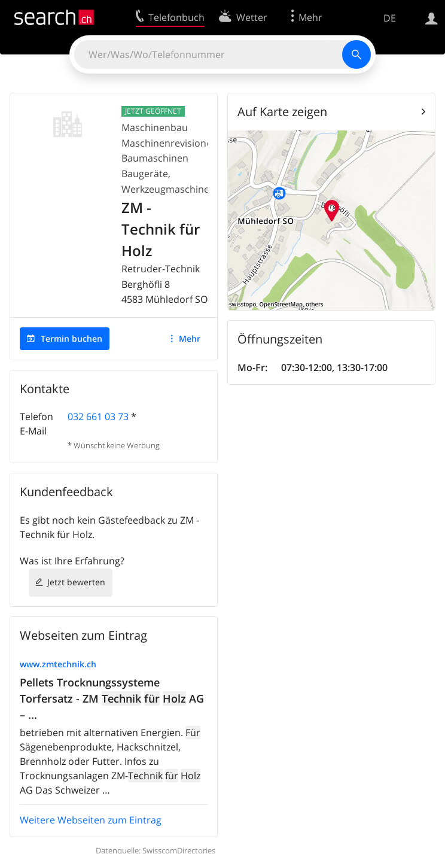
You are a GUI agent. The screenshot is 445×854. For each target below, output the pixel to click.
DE (389, 18)
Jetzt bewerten (76, 582)
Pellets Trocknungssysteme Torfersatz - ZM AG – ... (112, 698)
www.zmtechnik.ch (58, 664)
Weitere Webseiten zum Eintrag (90, 819)
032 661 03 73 (98, 416)
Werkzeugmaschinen (168, 189)
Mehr (189, 338)
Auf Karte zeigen (282, 112)
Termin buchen (71, 338)
